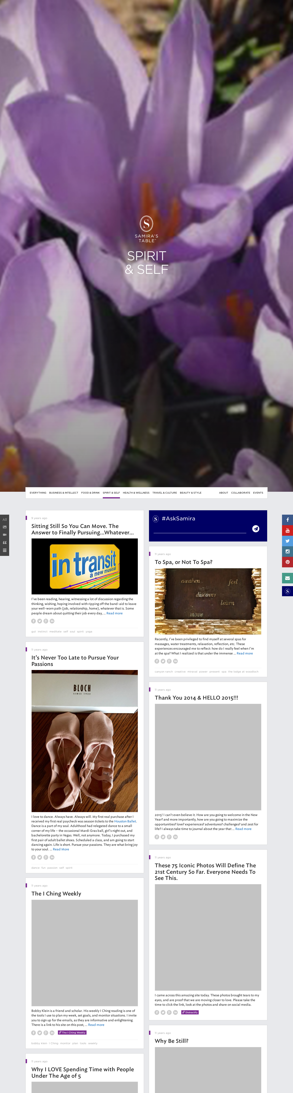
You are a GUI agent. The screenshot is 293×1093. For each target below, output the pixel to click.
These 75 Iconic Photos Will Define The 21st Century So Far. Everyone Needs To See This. (205, 872)
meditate (55, 631)
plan (75, 1043)
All (5, 520)
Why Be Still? (171, 1041)
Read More (61, 849)
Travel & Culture (164, 492)
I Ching (53, 1043)
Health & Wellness (136, 492)
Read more (114, 613)
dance (35, 867)
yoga (89, 631)
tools (83, 1043)
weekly (93, 1043)
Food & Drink (90, 492)
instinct (43, 631)
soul (72, 631)
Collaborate (240, 492)
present (214, 671)
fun (43, 867)
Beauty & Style (190, 492)
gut (33, 631)
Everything (38, 492)
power (203, 671)
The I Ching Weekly (56, 894)
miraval (192, 671)
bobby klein (39, 1043)
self (65, 631)
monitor (65, 1043)
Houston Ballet (125, 821)
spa (224, 671)
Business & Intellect (63, 492)
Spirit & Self (111, 492)
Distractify (190, 1012)
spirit (80, 631)
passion (52, 867)
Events (258, 492)
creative (180, 671)
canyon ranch (164, 671)
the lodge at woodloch (243, 671)
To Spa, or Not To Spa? (183, 562)
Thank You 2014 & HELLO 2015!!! (196, 698)
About (223, 492)
